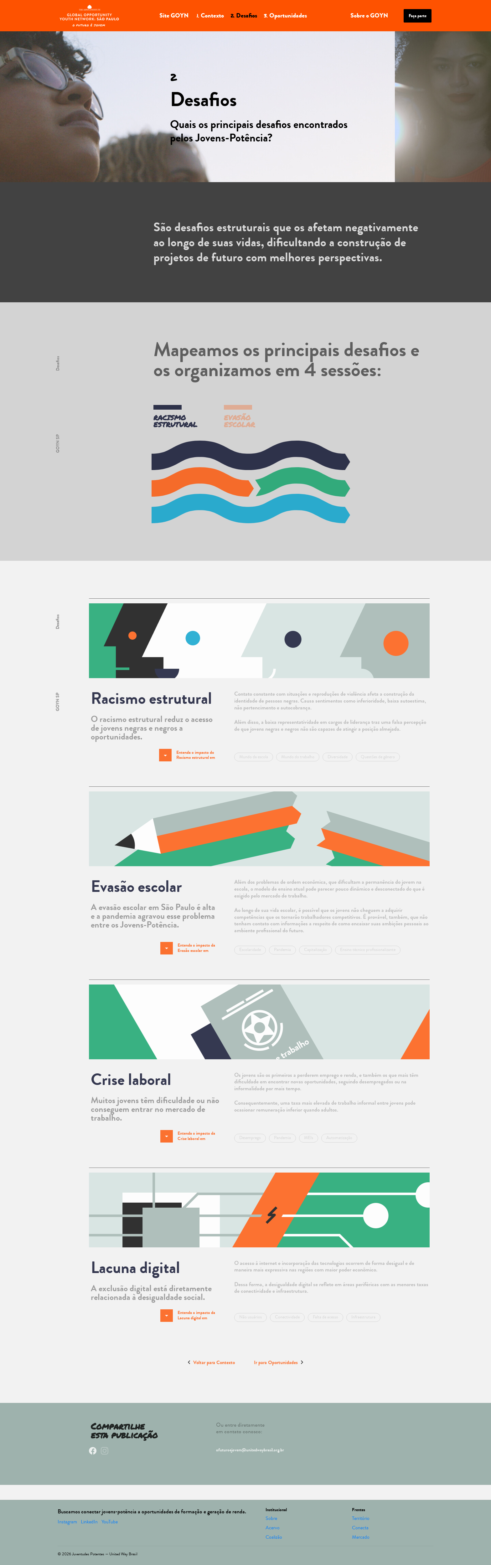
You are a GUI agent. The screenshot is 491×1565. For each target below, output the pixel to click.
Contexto (209, 15)
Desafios (243, 15)
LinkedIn (89, 1521)
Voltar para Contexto (211, 1362)
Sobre (271, 1518)
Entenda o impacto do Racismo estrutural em (187, 755)
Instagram (67, 1521)
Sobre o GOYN (369, 15)
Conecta (360, 1527)
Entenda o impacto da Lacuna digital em (187, 1315)
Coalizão (274, 1537)
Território (361, 1518)
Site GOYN (174, 15)
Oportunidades (285, 15)
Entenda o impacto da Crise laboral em (187, 1136)
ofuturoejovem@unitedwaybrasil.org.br (250, 1450)
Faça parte (417, 16)
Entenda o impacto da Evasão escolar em (187, 948)
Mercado (361, 1537)
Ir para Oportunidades (278, 1362)
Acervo (273, 1527)
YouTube (109, 1521)
